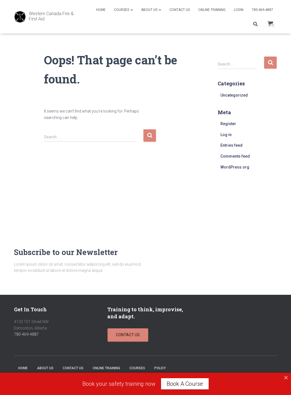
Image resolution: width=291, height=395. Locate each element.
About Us (151, 10)
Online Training (211, 10)
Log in (226, 134)
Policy (160, 368)
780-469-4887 (262, 10)
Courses (123, 10)
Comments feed (235, 156)
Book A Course (185, 383)
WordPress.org (234, 167)
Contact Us (179, 10)
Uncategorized (234, 95)
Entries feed (231, 145)
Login (238, 10)
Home (101, 10)
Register (228, 123)
